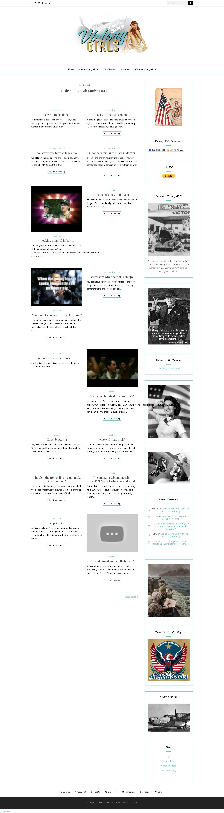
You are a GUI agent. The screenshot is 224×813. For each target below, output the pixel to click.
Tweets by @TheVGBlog (168, 368)
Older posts (130, 597)
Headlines (57, 110)
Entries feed (168, 761)
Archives (125, 69)
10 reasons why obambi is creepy (112, 277)
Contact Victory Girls (145, 69)
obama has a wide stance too (57, 358)
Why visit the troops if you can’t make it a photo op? (57, 479)
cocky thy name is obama (112, 115)
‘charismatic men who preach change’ (57, 315)
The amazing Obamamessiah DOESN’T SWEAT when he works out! (112, 479)
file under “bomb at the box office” (112, 396)
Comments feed (168, 766)
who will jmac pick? (112, 439)
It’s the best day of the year (112, 195)
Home (71, 69)
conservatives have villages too (57, 153)
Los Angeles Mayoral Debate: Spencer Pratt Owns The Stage (170, 542)
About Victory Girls (88, 69)
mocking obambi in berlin (57, 240)
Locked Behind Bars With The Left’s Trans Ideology (175, 510)
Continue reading (112, 133)
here (175, 271)
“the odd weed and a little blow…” (112, 561)
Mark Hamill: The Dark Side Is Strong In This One (175, 517)
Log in (169, 756)
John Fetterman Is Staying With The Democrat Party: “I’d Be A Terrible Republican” (171, 526)
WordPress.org (169, 770)
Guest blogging (57, 439)
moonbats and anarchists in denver (112, 153)
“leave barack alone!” (57, 115)
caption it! (57, 523)
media (112, 190)
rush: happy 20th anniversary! (84, 91)
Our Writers (110, 69)
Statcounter (5, 811)
